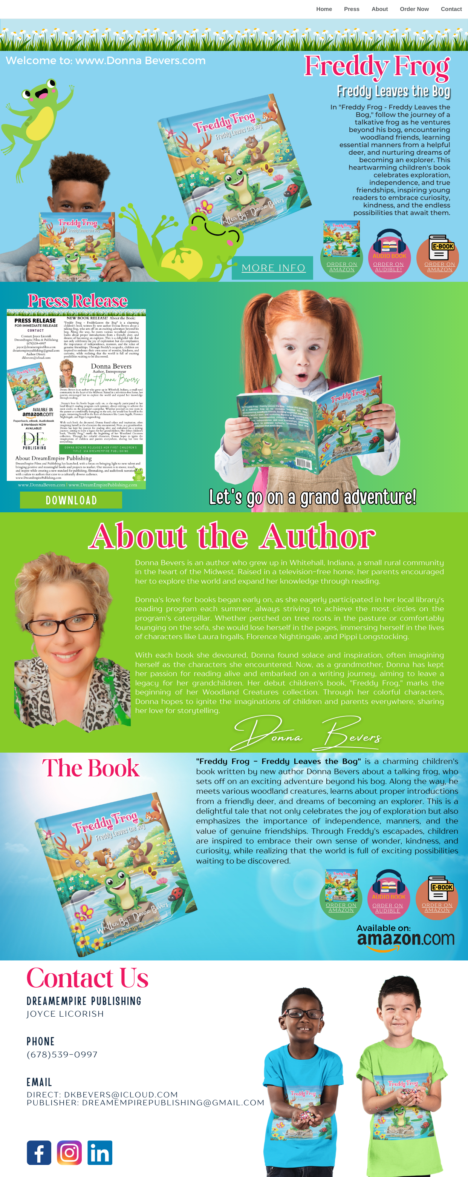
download (72, 500)
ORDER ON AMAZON (342, 267)
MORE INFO (274, 268)
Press (351, 9)
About (380, 9)
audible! (388, 270)
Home (324, 9)
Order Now (414, 9)
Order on (388, 264)
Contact (451, 9)
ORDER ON (387, 906)
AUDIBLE (388, 911)
